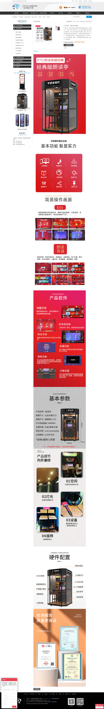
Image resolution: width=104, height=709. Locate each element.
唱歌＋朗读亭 (18, 32)
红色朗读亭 (17, 53)
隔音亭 (44, 16)
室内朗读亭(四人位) (19, 45)
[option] (43, 33)
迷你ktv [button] (17, 63)
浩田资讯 (70, 13)
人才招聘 (60, 694)
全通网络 (49, 700)
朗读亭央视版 (27, 16)
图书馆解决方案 (34, 13)
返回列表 (37, 689)
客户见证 (61, 13)
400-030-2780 (86, 8)
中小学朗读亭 (20, 16)
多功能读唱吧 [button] (18, 60)
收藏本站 (85, 1)
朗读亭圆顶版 (18, 37)
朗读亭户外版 (34, 16)
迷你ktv (40, 16)
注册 (76, 1)
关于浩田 (25, 694)
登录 (73, 1)
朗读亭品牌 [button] (18, 28)
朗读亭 (48, 16)
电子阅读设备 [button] (18, 25)
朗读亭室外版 (18, 34)
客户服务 (53, 694)
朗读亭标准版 (18, 48)
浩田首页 (17, 13)
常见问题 (80, 1)
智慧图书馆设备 (43, 13)
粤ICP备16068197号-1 (47, 698)
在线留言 (45, 694)
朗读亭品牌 (25, 13)
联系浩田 (87, 13)
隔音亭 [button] (17, 66)
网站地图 (90, 1)
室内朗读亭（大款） (19, 42)
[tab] (22, 25)
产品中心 (52, 13)
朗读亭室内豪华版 (19, 40)
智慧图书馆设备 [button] (19, 57)
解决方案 (32, 694)
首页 (74, 21)
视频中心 (78, 13)
